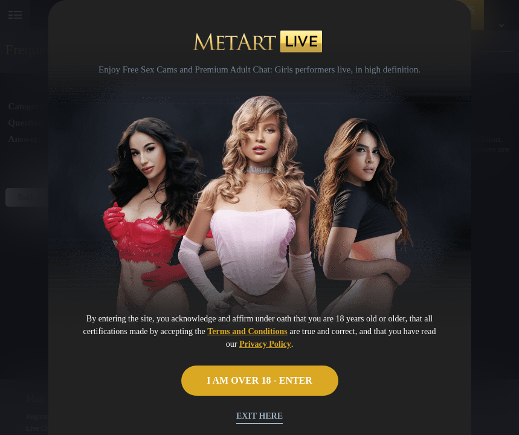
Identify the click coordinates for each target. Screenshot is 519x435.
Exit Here (259, 415)
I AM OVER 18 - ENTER (259, 380)
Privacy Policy (265, 344)
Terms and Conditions (247, 331)
